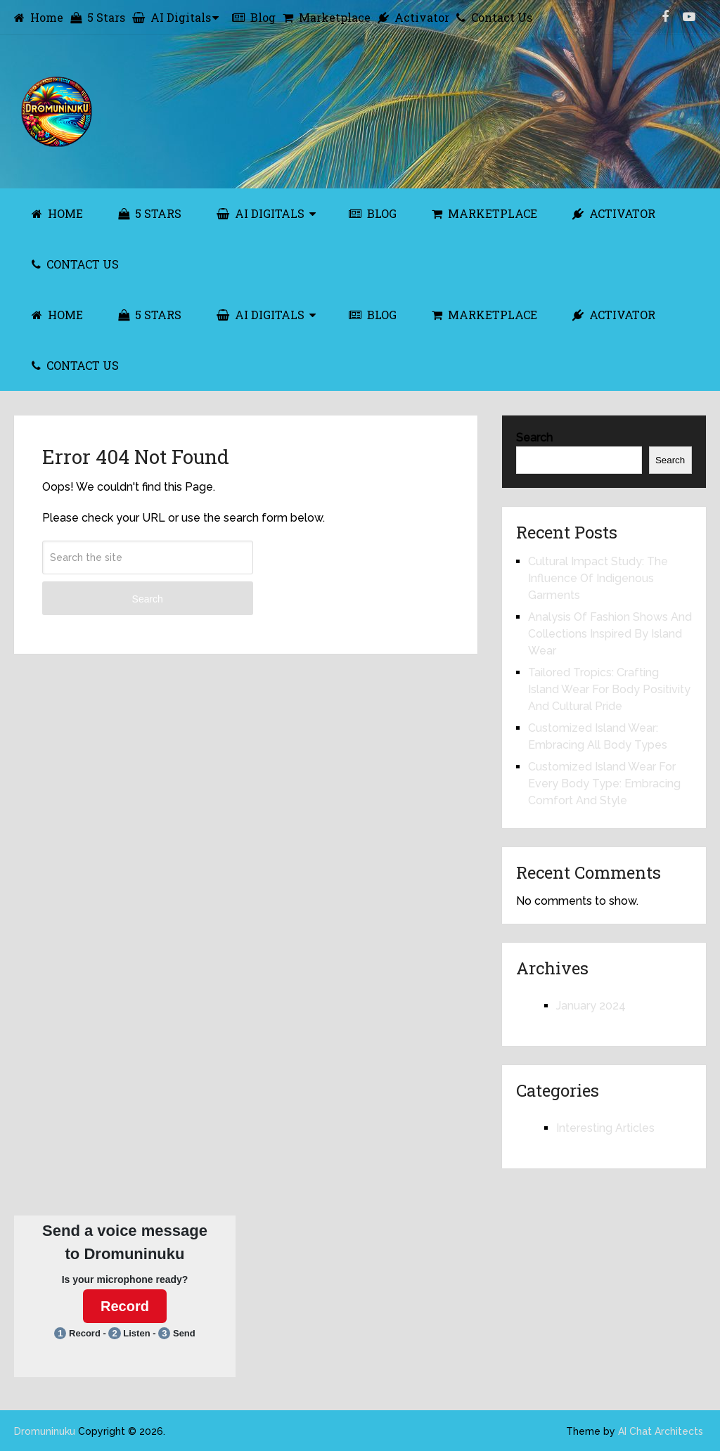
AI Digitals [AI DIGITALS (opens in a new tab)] (260, 213)
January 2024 (591, 1005)
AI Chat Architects (660, 1431)
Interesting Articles (605, 1128)
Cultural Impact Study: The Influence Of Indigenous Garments (598, 578)
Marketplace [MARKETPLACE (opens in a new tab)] (484, 213)
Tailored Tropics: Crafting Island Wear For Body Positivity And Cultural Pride (609, 689)
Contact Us (494, 17)
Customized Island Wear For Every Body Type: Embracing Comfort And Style (604, 783)
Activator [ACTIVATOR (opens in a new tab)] (613, 213)
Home (38, 17)
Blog (254, 17)
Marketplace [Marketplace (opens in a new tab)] (327, 17)
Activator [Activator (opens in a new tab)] (413, 17)
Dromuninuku (44, 1431)
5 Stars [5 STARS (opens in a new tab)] (149, 213)
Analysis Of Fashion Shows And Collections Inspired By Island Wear (610, 633)
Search (147, 599)
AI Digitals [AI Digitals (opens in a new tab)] (171, 17)
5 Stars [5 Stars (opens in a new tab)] (97, 17)
